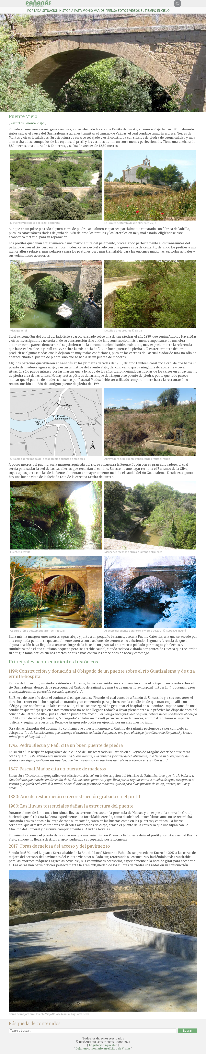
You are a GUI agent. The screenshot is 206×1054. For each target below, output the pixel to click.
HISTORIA (66, 11)
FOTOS (123, 11)
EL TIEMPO (148, 11)
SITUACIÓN (50, 11)
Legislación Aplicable (103, 1045)
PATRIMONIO (83, 11)
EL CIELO (163, 11)
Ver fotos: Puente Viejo (27, 123)
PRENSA (111, 11)
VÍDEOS (134, 11)
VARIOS (99, 11)
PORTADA (34, 11)
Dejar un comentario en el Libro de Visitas (103, 1048)
